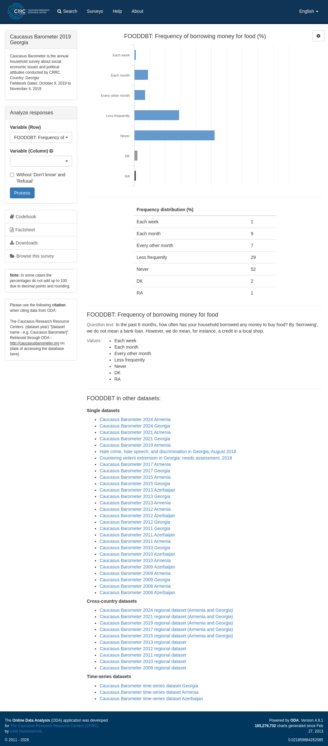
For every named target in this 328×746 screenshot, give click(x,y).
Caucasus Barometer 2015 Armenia (135, 477)
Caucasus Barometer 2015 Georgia (135, 483)
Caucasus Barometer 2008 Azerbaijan (137, 592)
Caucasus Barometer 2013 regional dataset (143, 642)
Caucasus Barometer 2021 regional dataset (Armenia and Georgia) (166, 616)
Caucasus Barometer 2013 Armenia (135, 502)
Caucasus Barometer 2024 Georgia (135, 425)
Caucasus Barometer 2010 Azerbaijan (137, 554)
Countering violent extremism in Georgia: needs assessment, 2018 (166, 457)
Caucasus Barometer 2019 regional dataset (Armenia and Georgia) (166, 623)
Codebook (23, 216)
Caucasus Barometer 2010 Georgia (135, 547)
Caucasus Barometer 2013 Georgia (135, 496)
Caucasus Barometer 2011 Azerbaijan (137, 534)
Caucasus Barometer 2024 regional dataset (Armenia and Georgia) (166, 610)
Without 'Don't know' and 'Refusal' (37, 178)
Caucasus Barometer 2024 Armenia (135, 419)
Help (117, 11)
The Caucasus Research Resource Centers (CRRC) (54, 726)
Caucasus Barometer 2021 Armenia (135, 432)
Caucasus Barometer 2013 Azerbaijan (137, 490)
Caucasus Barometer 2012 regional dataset (143, 648)
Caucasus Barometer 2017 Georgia (135, 470)
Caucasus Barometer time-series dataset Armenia (149, 692)
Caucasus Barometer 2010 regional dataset (143, 661)
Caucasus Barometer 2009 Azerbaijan (137, 566)
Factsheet (22, 229)
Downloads (24, 242)
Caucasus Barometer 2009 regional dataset (143, 667)
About (138, 11)
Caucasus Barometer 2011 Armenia (135, 541)
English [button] (308, 11)
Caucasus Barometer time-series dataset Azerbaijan (151, 698)
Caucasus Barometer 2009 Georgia (135, 579)
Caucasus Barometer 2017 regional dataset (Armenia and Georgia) (166, 629)
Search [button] (67, 11)
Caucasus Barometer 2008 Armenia (135, 586)
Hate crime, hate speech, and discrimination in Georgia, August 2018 (168, 451)
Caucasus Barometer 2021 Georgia (135, 438)
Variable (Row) (25, 127)
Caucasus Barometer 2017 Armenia (135, 464)
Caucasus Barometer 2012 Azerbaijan (137, 515)
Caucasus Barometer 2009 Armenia (135, 573)
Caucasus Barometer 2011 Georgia (135, 528)
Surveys (95, 11)
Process (22, 192)
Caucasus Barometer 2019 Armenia (135, 445)
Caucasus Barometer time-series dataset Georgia (149, 685)
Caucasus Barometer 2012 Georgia (135, 522)
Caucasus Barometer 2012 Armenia (135, 509)
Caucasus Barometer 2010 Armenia (135, 560)
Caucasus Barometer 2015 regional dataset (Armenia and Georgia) (166, 635)
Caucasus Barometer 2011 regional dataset (143, 655)
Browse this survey (32, 256)
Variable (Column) (29, 150)
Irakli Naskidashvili (25, 731)
